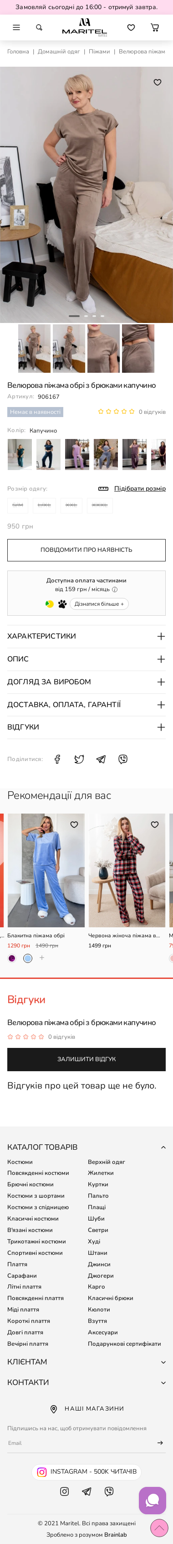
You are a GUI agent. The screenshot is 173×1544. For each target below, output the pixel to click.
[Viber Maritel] (109, 1500)
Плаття (17, 1264)
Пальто (98, 1196)
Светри (98, 1230)
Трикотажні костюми (36, 1241)
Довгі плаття (25, 1332)
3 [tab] (94, 316)
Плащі (97, 1207)
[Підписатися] (156, 1443)
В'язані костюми (30, 1230)
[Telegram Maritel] (87, 1500)
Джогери (101, 1276)
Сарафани (22, 1276)
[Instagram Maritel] (64, 1500)
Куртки (98, 1184)
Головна (18, 52)
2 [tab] (86, 316)
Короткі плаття (28, 1321)
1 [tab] (74, 316)
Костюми (20, 1162)
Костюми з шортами (36, 1196)
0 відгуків (152, 412)
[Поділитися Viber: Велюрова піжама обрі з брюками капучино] (123, 759)
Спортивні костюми (35, 1253)
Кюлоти (99, 1310)
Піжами (99, 52)
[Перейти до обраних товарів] (131, 27)
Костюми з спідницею (38, 1207)
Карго (96, 1287)
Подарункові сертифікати (124, 1344)
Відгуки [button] (86, 727)
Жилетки (101, 1173)
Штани (97, 1253)
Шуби (96, 1219)
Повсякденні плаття (35, 1298)
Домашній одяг (59, 52)
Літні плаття (24, 1287)
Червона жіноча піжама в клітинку (122, 936)
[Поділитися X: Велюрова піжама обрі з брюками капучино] (79, 759)
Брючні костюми (30, 1184)
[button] (154, 27)
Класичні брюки (110, 1298)
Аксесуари (103, 1332)
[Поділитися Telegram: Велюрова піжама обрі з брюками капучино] (101, 759)
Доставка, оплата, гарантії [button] (86, 705)
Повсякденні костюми (38, 1173)
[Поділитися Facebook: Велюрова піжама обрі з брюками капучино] (57, 759)
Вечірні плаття (27, 1344)
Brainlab (115, 1535)
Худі (94, 1241)
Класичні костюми (33, 1219)
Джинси (99, 1264)
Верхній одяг (106, 1162)
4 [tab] (102, 316)
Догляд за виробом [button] (86, 682)
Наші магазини (86, 1409)
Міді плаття (23, 1310)
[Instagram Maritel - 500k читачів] (86, 1472)
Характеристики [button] (86, 636)
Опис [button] (86, 659)
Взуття (97, 1321)
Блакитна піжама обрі (36, 936)
